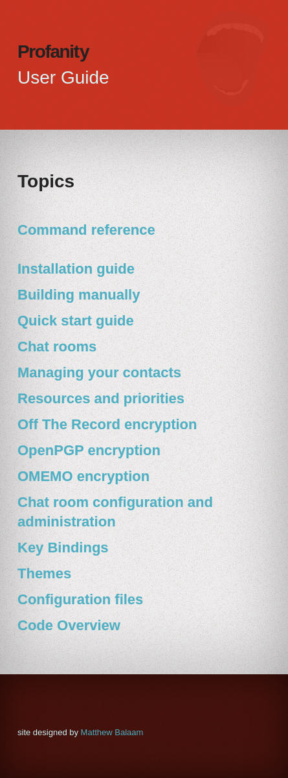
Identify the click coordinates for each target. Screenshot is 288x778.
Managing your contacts (99, 372)
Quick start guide (75, 320)
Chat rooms (56, 346)
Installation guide (76, 269)
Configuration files (80, 599)
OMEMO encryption (83, 476)
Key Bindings (63, 547)
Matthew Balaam (112, 732)
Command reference (86, 230)
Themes (44, 573)
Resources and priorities (100, 398)
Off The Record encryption (107, 424)
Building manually (78, 295)
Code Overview (68, 625)
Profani (53, 51)
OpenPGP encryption (89, 450)
